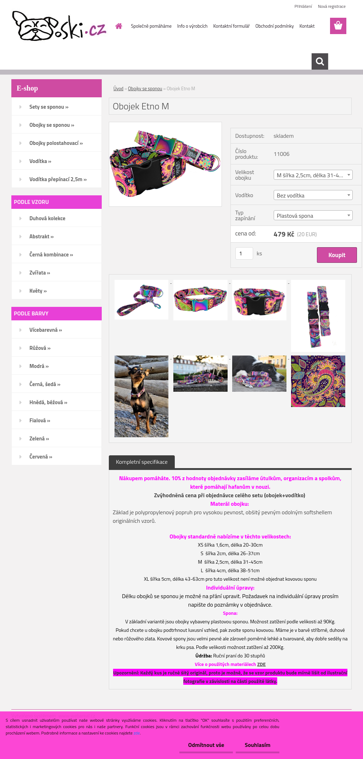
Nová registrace (332, 6)
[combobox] (313, 175)
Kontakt (307, 25)
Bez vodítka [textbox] (291, 195)
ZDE (261, 664)
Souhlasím (257, 745)
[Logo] (60, 26)
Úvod (118, 88)
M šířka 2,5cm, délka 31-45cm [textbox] (313, 175)
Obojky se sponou (145, 88)
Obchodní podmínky (274, 25)
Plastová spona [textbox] (295, 215)
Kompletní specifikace (142, 461)
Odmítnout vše (206, 745)
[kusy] (244, 253)
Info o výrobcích (192, 25)
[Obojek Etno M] (165, 125)
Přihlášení (303, 6)
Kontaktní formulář (231, 25)
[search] (320, 61)
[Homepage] (117, 26)
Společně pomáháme (151, 25)
